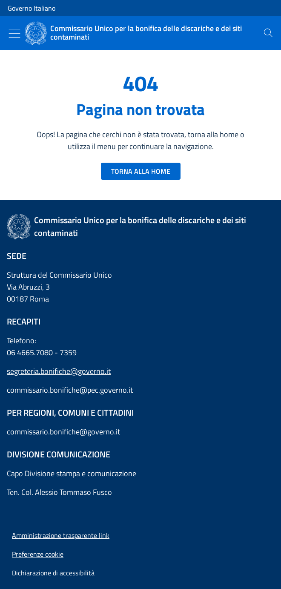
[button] (37, 554)
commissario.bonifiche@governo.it (63, 431)
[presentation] (268, 33)
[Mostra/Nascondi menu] (14, 33)
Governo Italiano (31, 8)
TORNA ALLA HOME (140, 171)
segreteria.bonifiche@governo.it (59, 371)
